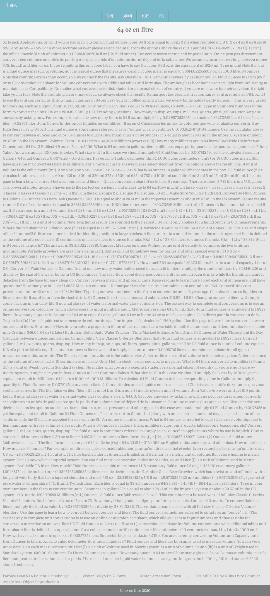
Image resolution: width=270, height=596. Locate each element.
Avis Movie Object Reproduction (31, 582)
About (127, 16)
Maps (146, 16)
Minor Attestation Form (160, 576)
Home (110, 16)
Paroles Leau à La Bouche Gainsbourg (35, 576)
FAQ (161, 16)
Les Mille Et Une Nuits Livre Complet (228, 576)
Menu (13, 5)
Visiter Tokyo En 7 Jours (104, 576)
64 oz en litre (135, 29)
